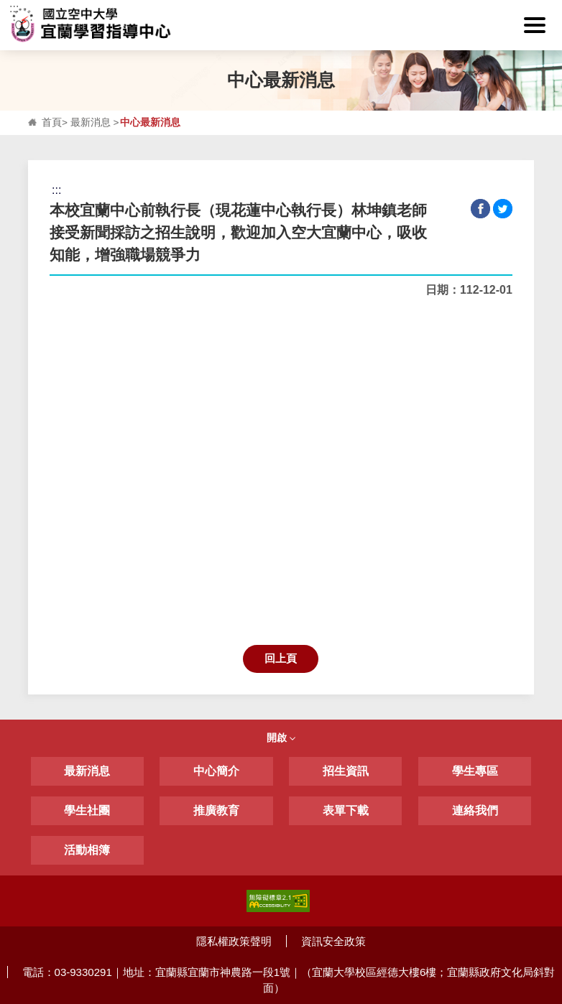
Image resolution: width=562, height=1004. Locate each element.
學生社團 (87, 810)
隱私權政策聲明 (234, 941)
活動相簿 (87, 850)
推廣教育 (216, 810)
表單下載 (346, 810)
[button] (534, 25)
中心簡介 (216, 771)
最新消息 (90, 122)
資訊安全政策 (333, 941)
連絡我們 (475, 810)
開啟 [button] (281, 737)
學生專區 (475, 771)
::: (14, 8)
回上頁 (280, 658)
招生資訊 (346, 771)
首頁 (52, 122)
